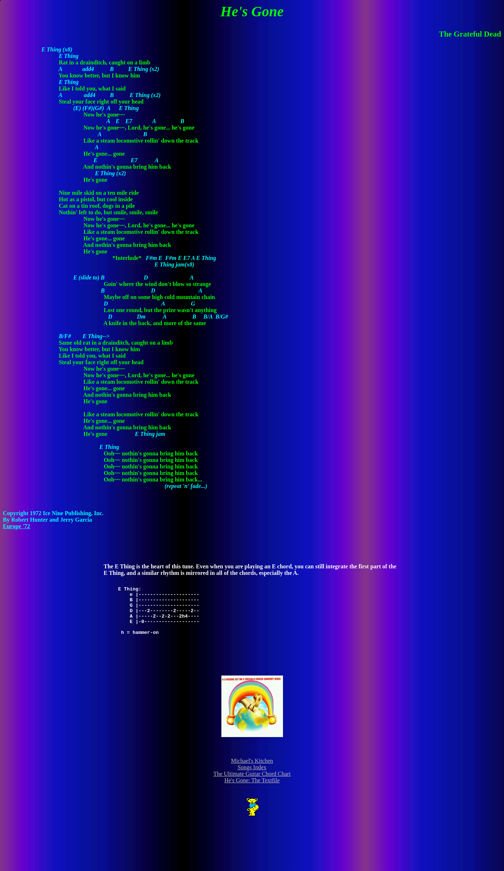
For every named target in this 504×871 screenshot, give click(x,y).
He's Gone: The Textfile (252, 780)
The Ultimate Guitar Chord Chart (252, 774)
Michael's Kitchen (252, 761)
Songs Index (252, 767)
